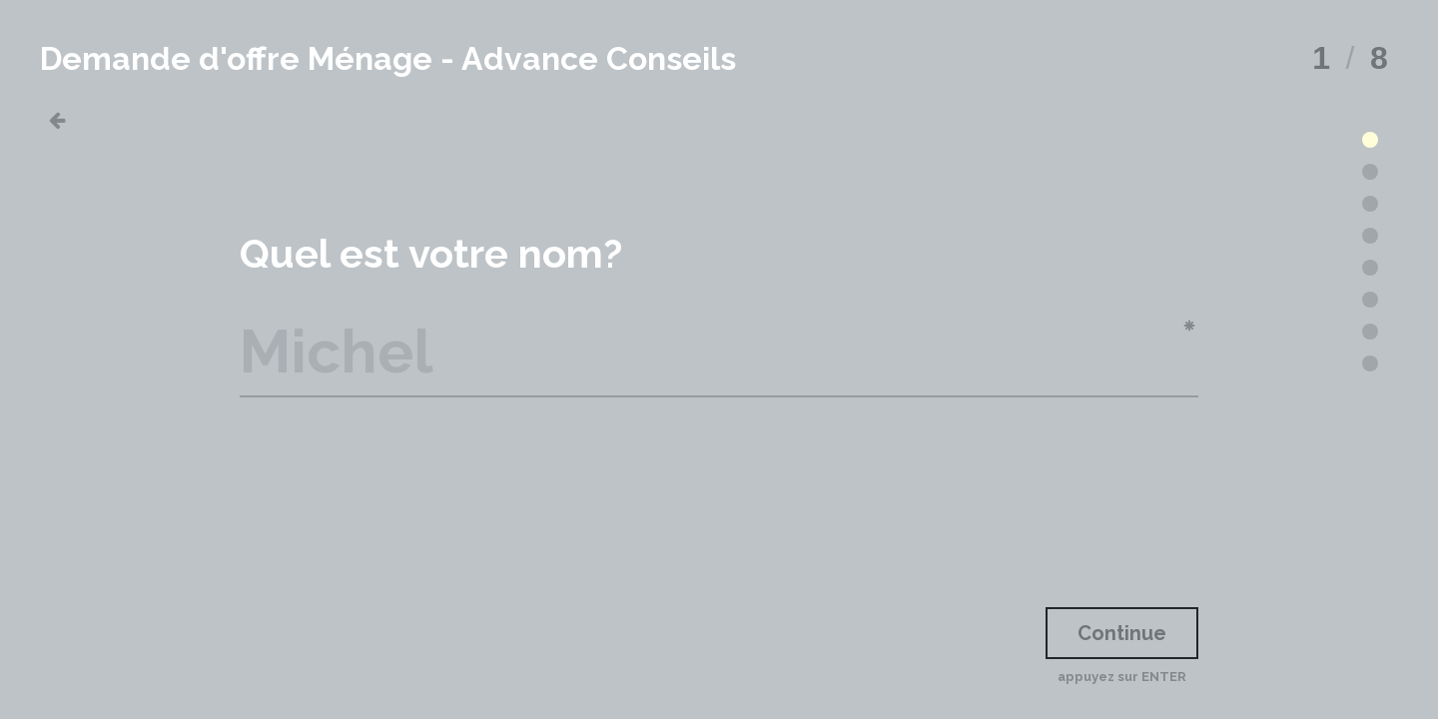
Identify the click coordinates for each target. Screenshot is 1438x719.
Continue (1122, 633)
